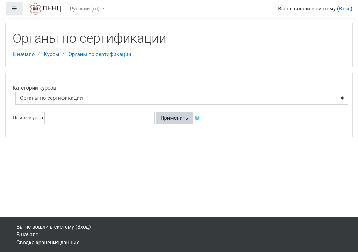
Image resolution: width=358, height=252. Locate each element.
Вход (345, 9)
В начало (24, 54)
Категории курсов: (35, 88)
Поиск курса (28, 117)
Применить (174, 118)
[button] (198, 118)
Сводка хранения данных (47, 242)
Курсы (51, 54)
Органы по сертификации (100, 54)
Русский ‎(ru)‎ (85, 9)
